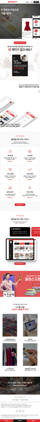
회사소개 (27, 2)
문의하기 (7, 420)
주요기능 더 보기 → (20, 264)
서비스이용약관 (15, 400)
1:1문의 (20, 389)
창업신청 (13, 389)
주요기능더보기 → (20, 204)
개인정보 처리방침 (24, 400)
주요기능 (32, 2)
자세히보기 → (12, 234)
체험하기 (33, 420)
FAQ (27, 389)
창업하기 (20, 420)
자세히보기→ (10, 161)
